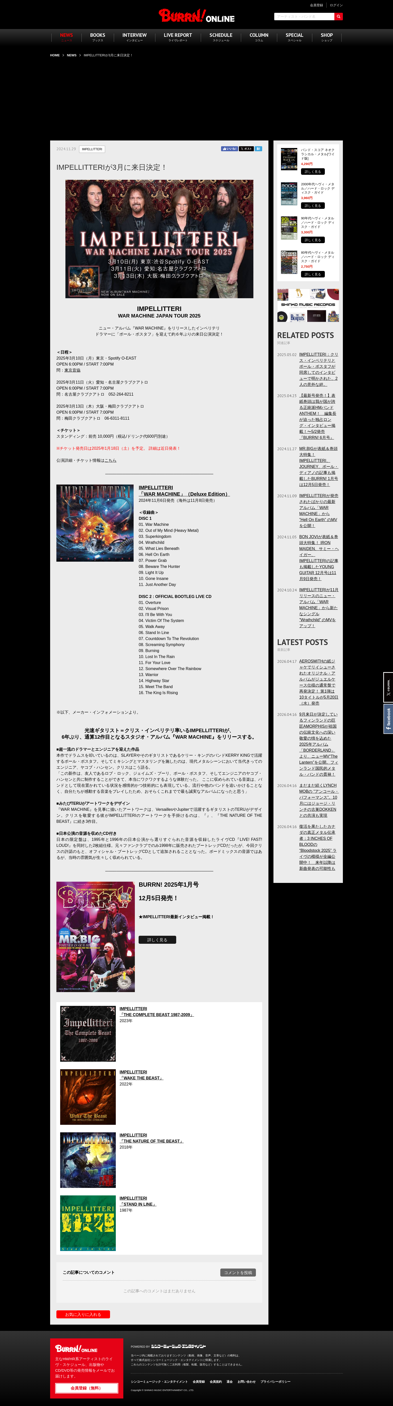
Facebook (388, 719)
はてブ (258, 148)
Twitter (246, 148)
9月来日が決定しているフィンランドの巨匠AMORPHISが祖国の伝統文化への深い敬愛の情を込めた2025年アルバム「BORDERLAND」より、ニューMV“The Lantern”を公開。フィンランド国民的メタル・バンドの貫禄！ (318, 744)
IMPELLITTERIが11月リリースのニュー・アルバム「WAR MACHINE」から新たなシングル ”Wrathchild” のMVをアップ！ (319, 608)
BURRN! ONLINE (196, 15)
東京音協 (72, 370)
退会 (230, 1381)
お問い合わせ (247, 1381)
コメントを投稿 (238, 1273)
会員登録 (199, 1381)
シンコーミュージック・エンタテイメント (178, 1346)
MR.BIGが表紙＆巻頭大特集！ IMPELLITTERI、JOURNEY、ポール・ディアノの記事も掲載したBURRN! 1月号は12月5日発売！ (318, 466)
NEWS (71, 55)
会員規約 (216, 1381)
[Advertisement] (196, 96)
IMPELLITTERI (92, 149)
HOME (55, 55)
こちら (111, 460)
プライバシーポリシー (275, 1381)
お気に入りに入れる (83, 1314)
